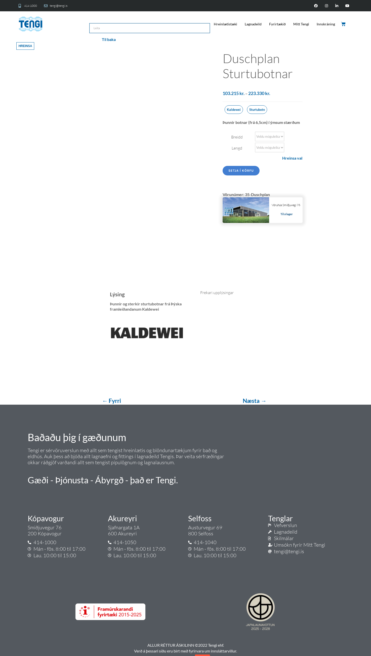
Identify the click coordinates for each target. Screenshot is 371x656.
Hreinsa (25, 46)
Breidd (237, 136)
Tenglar (280, 518)
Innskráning (326, 24)
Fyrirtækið (277, 24)
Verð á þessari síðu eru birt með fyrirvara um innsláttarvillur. (185, 650)
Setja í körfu (241, 170)
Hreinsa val (292, 158)
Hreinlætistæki (225, 24)
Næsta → (254, 400)
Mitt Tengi (301, 24)
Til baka (109, 39)
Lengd (237, 148)
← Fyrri (112, 400)
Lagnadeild (253, 24)
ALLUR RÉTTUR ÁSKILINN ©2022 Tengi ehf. (185, 645)
